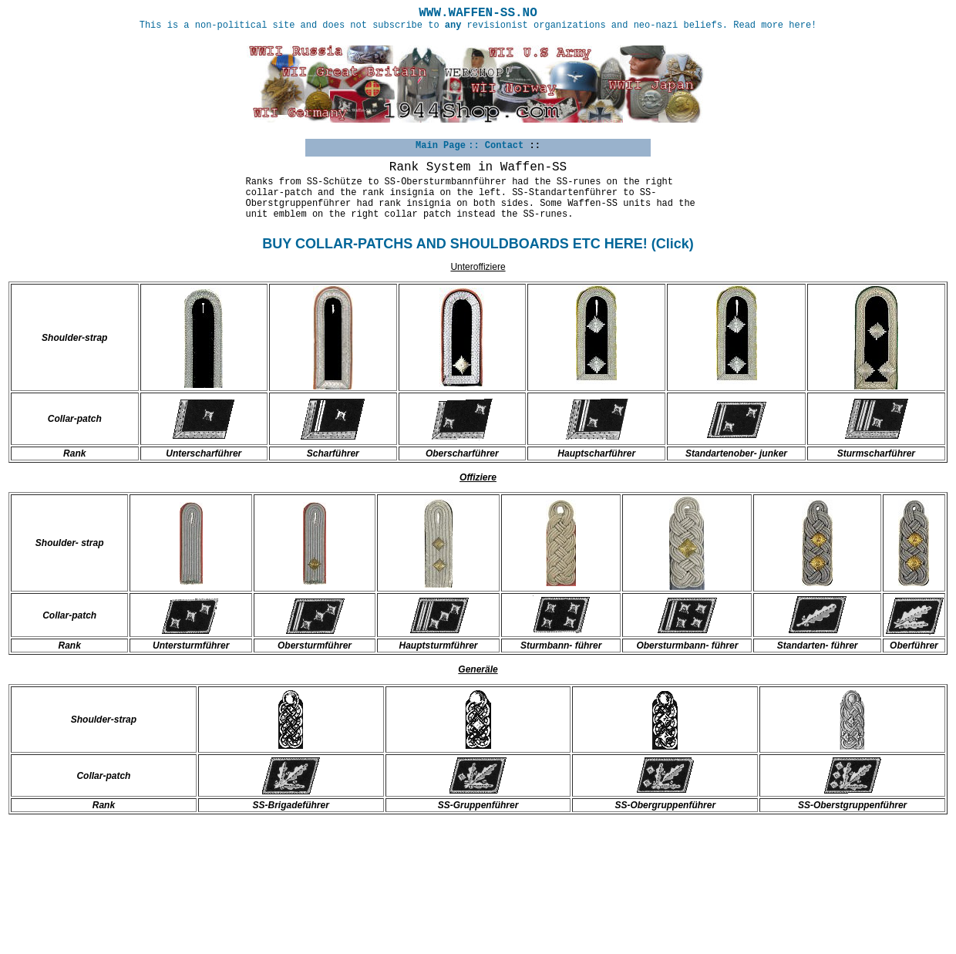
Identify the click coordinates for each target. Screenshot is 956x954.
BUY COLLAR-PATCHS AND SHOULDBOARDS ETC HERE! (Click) (477, 243)
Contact (504, 145)
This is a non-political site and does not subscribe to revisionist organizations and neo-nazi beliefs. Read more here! (478, 25)
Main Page (441, 145)
